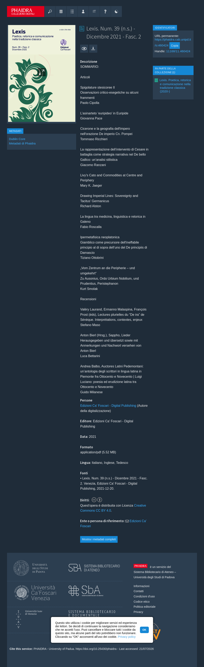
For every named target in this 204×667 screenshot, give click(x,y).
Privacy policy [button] (127, 636)
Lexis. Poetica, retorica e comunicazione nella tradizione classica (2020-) (175, 85)
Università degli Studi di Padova (154, 577)
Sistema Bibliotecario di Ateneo (153, 572)
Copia (174, 45)
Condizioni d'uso (144, 596)
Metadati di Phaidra (22, 143)
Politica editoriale (144, 606)
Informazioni (141, 586)
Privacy (138, 612)
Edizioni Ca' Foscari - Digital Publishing (108, 405)
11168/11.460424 (178, 51)
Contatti (139, 591)
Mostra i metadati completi (99, 539)
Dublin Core (17, 139)
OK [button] (144, 629)
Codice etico (141, 601)
